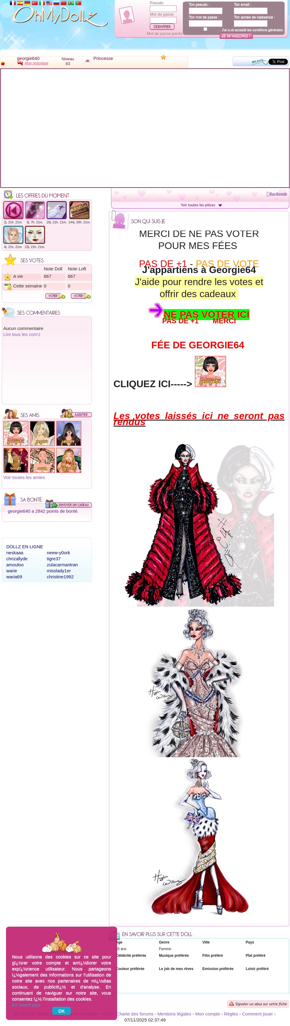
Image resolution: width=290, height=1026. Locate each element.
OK (61, 1010)
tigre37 (54, 558)
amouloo (15, 564)
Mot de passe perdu (164, 33)
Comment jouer (257, 1013)
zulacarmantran (62, 564)
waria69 (14, 576)
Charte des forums (134, 1013)
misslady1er (59, 570)
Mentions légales (174, 1013)
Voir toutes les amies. (24, 477)
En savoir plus (26, 1004)
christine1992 (60, 576)
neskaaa (14, 552)
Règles (231, 1013)
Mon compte (207, 1013)
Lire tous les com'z (22, 334)
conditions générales (267, 30)
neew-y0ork (58, 552)
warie (11, 570)
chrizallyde (17, 558)
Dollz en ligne (24, 546)
